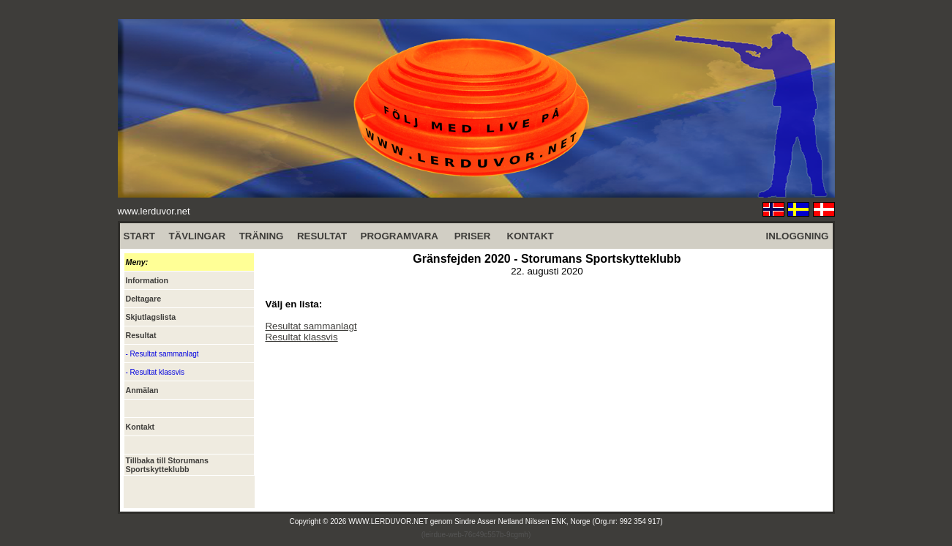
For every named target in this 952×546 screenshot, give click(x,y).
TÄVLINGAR (196, 236)
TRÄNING (261, 236)
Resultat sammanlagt (310, 326)
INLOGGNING (797, 236)
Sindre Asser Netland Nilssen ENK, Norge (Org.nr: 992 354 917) (558, 521)
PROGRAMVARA (399, 236)
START (139, 236)
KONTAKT (530, 236)
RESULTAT (322, 236)
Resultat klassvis (301, 337)
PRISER (472, 236)
